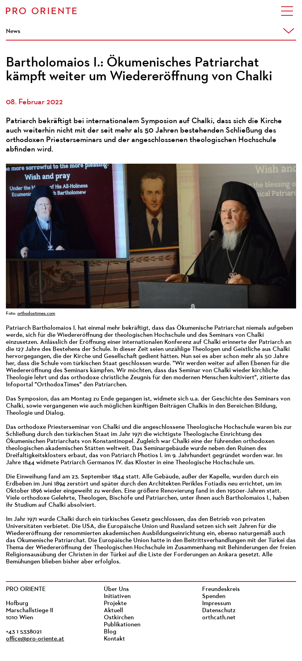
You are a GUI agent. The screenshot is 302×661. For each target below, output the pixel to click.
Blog (110, 632)
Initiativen (117, 596)
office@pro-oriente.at (35, 639)
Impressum (216, 603)
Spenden (213, 596)
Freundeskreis (221, 589)
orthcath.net (219, 618)
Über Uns (116, 589)
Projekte (115, 603)
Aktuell (113, 610)
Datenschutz (219, 610)
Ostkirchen (119, 618)
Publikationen (122, 625)
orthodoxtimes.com (36, 313)
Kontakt (114, 639)
